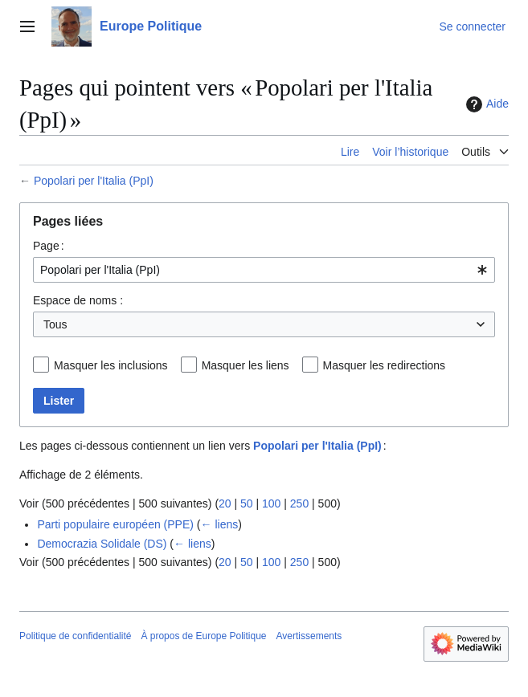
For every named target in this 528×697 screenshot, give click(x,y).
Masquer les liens (245, 365)
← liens (220, 524)
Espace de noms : (78, 300)
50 (246, 503)
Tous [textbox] (55, 324)
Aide (485, 104)
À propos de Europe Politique (203, 636)
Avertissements (309, 636)
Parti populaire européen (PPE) (115, 524)
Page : (48, 245)
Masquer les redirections (384, 365)
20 (225, 503)
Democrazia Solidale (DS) (101, 543)
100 (271, 503)
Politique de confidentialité (75, 636)
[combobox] (264, 270)
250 (299, 503)
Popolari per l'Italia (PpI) (93, 180)
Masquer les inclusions (111, 365)
